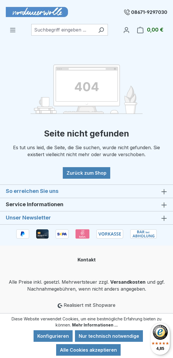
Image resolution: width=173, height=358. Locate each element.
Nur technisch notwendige (109, 336)
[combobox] (63, 30)
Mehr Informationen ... (95, 324)
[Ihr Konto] (126, 30)
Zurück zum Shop (86, 173)
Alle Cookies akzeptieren (88, 350)
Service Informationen (34, 204)
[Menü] (13, 30)
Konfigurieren (53, 336)
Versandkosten (128, 282)
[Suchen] (101, 30)
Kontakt (87, 260)
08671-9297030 (149, 12)
